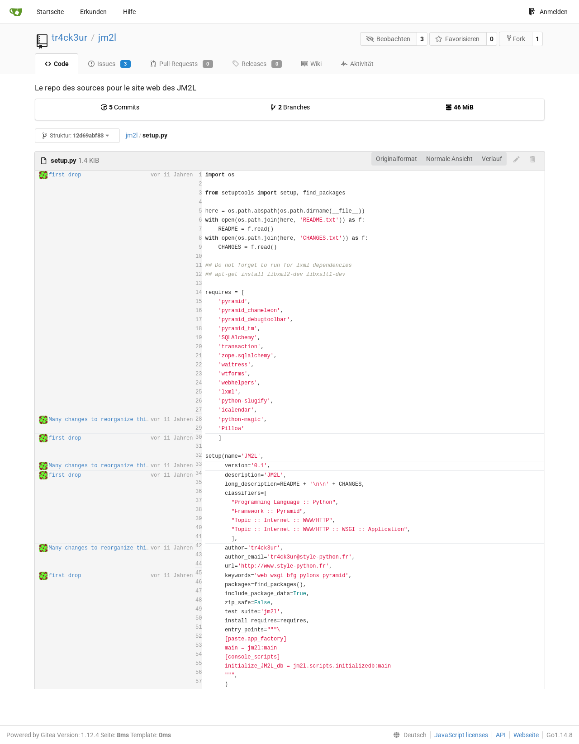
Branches (290, 107)
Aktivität (357, 63)
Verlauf (492, 158)
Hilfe (129, 11)
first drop (65, 175)
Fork (515, 39)
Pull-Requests (181, 64)
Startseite (50, 11)
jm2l (107, 37)
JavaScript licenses (461, 735)
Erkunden (93, 11)
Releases (257, 64)
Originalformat (396, 158)
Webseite (526, 735)
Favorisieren (457, 39)
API (501, 735)
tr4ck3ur (69, 37)
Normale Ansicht (449, 158)
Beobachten (388, 39)
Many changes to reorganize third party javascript (129, 420)
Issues (109, 64)
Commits (119, 107)
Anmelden (548, 11)
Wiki (311, 63)
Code (56, 63)
